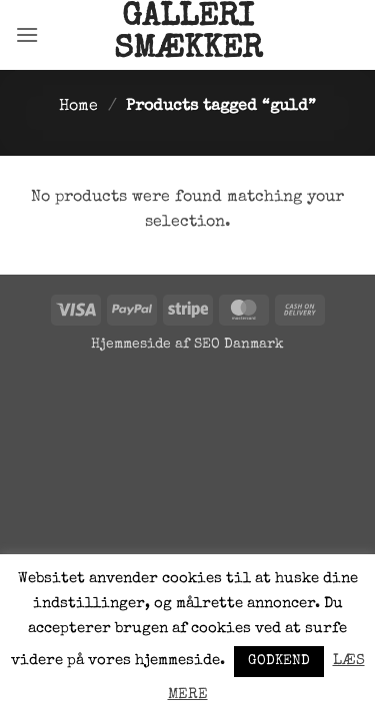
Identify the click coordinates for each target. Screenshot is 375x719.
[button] (27, 34)
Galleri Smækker (188, 35)
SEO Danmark (239, 345)
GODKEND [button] (279, 661)
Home (78, 107)
